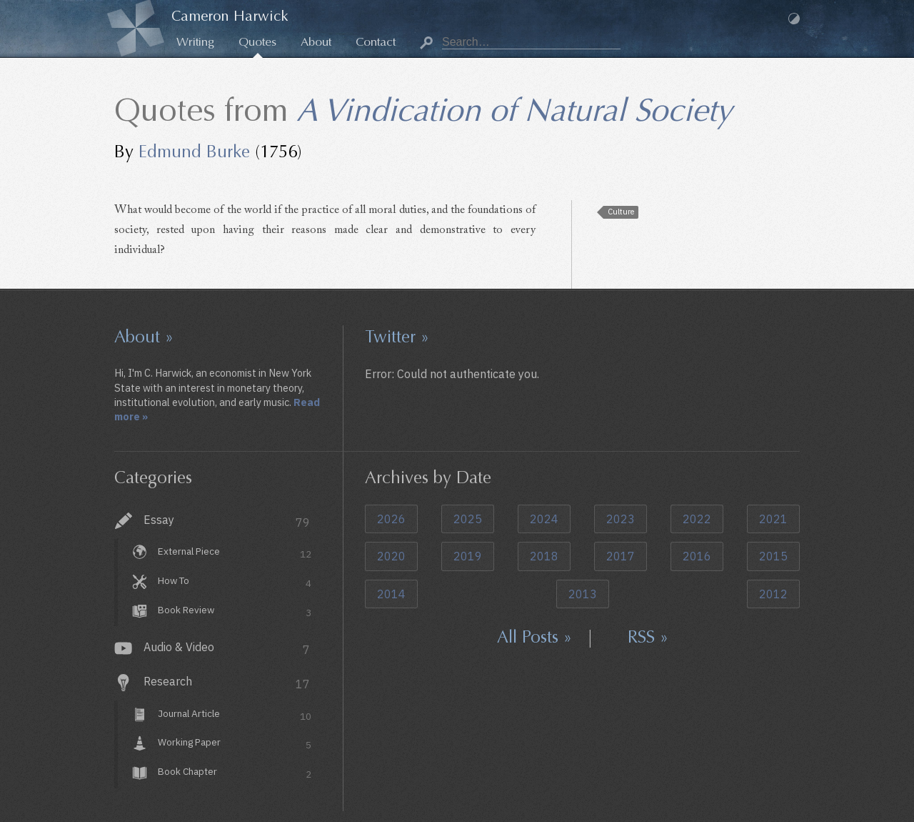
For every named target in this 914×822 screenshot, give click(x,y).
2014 (391, 594)
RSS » (648, 637)
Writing (195, 41)
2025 (467, 519)
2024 (544, 519)
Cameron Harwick (229, 16)
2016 (697, 556)
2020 (391, 556)
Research (227, 683)
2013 (582, 594)
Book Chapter (234, 774)
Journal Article (234, 715)
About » (144, 337)
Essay (227, 521)
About (316, 41)
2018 (544, 556)
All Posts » (534, 637)
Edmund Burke (194, 152)
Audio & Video (227, 649)
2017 (620, 556)
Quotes (257, 41)
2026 (391, 519)
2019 (467, 556)
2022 (697, 519)
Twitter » (397, 337)
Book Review (234, 611)
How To (234, 582)
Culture (621, 212)
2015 (773, 556)
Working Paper (234, 744)
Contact (376, 41)
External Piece (234, 553)
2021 (773, 519)
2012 (773, 594)
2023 (620, 519)
